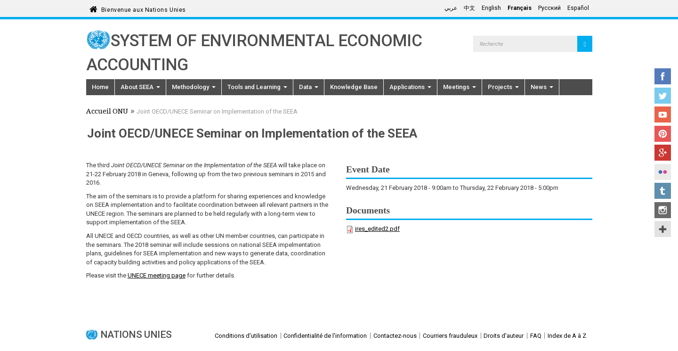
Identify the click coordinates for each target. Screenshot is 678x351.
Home (100, 86)
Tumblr (662, 191)
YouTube (662, 114)
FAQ (535, 336)
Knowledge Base (354, 86)
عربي (450, 8)
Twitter (662, 96)
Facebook (662, 76)
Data (308, 86)
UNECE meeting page (157, 275)
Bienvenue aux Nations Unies (143, 8)
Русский (549, 8)
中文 (469, 8)
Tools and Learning (257, 86)
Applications (410, 86)
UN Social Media (662, 229)
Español (578, 8)
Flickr (662, 172)
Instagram (662, 210)
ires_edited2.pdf (377, 228)
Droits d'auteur (504, 336)
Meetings (459, 86)
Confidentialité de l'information (325, 336)
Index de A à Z (567, 336)
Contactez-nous (395, 336)
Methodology (194, 86)
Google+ (662, 153)
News (542, 86)
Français (520, 8)
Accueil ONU (107, 112)
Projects (503, 86)
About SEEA (140, 86)
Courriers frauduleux (450, 336)
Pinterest (662, 134)
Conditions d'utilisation (246, 336)
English (491, 8)
